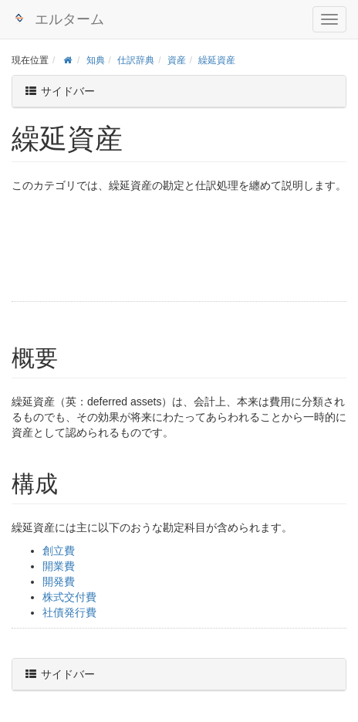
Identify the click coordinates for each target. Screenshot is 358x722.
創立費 (58, 550)
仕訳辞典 (135, 60)
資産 (176, 60)
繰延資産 (216, 60)
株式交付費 (69, 597)
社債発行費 (69, 612)
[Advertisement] (112, 249)
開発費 (58, 581)
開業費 (58, 566)
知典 (95, 60)
